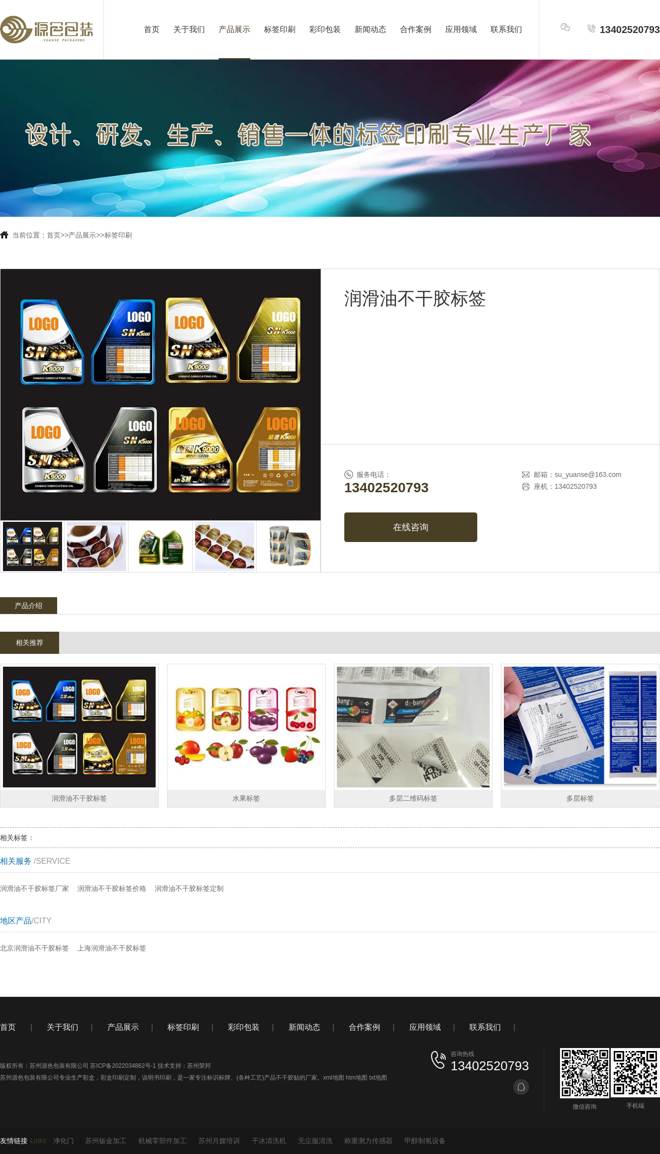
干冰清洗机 (269, 1141)
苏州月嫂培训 (219, 1141)
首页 (152, 29)
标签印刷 (280, 29)
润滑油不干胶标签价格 (111, 888)
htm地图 (356, 1077)
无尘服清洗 (315, 1141)
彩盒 (89, 1077)
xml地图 (333, 1077)
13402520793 (623, 29)
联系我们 (506, 29)
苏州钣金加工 (106, 1141)
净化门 (63, 1141)
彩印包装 (325, 29)
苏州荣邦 (199, 1065)
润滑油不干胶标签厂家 (34, 888)
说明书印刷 (156, 1077)
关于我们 (189, 29)
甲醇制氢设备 (425, 1141)
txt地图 (378, 1077)
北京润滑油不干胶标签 (34, 948)
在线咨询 (411, 527)
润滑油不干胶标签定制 (189, 888)
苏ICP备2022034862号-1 (123, 1065)
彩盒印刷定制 (118, 1077)
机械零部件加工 (162, 1141)
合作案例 (415, 29)
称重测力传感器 (368, 1141)
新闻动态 (370, 29)
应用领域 (461, 29)
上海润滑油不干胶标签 (111, 948)
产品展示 (234, 29)
